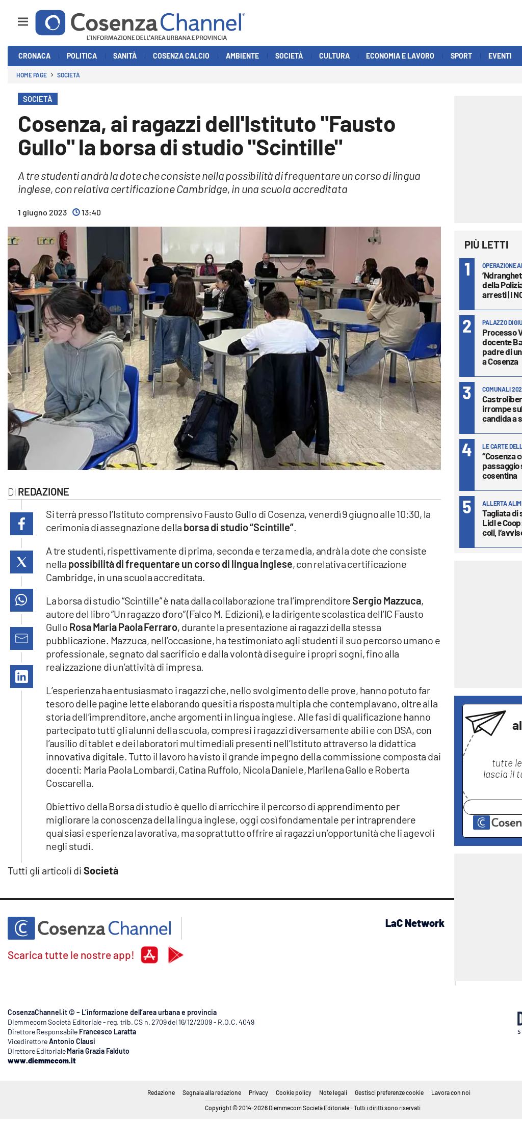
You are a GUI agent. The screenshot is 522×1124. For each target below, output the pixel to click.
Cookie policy (293, 1092)
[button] (21, 524)
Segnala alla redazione (211, 1092)
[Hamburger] (13, 17)
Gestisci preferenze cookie (389, 1092)
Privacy (258, 1092)
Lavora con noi (451, 1092)
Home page (31, 74)
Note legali (333, 1092)
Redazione (161, 1092)
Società (68, 74)
